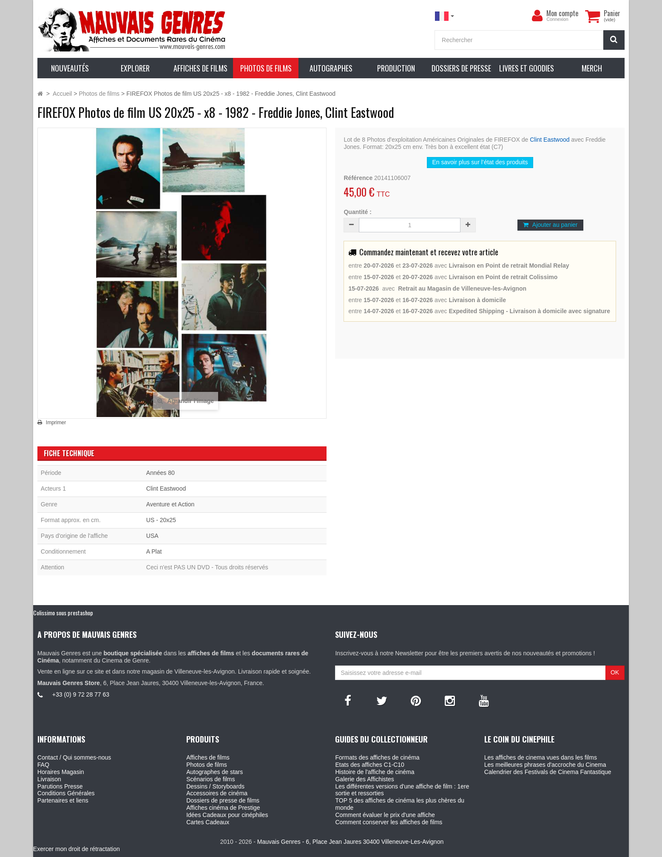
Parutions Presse (60, 786)
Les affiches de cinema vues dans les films (540, 757)
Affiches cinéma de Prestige (223, 807)
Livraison (49, 779)
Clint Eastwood (549, 139)
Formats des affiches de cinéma (377, 757)
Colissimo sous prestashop (63, 612)
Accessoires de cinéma (216, 793)
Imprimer (56, 423)
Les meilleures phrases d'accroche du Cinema (545, 764)
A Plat (154, 551)
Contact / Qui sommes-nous (74, 757)
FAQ (43, 764)
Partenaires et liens (62, 800)
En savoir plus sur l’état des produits (480, 162)
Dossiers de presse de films (222, 800)
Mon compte (562, 13)
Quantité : (357, 212)
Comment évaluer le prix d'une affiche (385, 814)
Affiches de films (208, 757)
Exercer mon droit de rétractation (76, 849)
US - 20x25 (161, 520)
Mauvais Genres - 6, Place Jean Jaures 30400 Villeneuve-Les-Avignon (350, 841)
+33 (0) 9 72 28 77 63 (80, 694)
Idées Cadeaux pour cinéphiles (227, 814)
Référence (358, 177)
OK (615, 672)
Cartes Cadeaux (207, 822)
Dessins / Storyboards (215, 786)
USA (152, 535)
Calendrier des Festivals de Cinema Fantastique (547, 771)
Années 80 (160, 472)
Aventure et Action (170, 504)
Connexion (557, 19)
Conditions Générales (66, 793)
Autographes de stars (214, 771)
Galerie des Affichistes (364, 779)
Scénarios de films (210, 779)
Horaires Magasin (60, 771)
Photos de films (206, 764)
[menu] (537, 15)
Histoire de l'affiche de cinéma (374, 771)
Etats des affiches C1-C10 (369, 764)
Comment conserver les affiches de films (388, 822)
